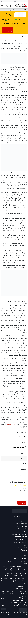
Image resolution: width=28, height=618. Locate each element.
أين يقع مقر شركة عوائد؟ (19, 447)
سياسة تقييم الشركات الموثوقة (20, 558)
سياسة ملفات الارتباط (15, 616)
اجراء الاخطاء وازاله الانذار (21, 552)
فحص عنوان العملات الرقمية (21, 536)
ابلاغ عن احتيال (24, 522)
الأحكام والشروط (9, 612)
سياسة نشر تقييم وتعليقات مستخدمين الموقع (17, 561)
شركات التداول (17, 10)
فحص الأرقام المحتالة (22, 537)
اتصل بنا (4, 614)
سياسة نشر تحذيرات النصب (21, 557)
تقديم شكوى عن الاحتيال (21, 526)
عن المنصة (25, 563)
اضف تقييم (20, 29)
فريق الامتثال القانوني (23, 36)
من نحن (9, 614)
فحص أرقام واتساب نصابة (21, 539)
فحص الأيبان (24, 533)
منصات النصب (8, 133)
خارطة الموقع (24, 616)
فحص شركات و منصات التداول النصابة (19, 534)
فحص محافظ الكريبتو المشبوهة (20, 542)
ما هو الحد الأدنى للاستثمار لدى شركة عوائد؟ (16, 441)
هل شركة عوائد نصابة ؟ (20, 436)
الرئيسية (23, 10)
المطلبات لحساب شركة (22, 547)
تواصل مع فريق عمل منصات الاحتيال (17, 514)
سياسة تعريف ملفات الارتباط (21, 560)
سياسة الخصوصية (16, 614)
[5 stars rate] (16, 485)
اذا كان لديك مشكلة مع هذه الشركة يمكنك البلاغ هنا (7, 30)
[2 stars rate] (23, 485)
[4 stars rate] (18, 485)
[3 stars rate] (20, 485)
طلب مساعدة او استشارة (21, 525)
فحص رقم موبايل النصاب (21, 541)
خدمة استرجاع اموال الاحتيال (21, 523)
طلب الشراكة (24, 550)
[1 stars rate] (25, 485)
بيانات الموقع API (23, 549)
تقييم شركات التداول (22, 528)
